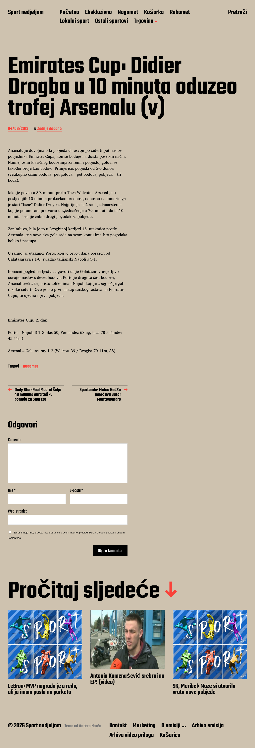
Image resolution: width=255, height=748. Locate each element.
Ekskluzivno (98, 12)
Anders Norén (90, 726)
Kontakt (118, 725)
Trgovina (143, 21)
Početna (69, 12)
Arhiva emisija (208, 725)
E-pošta (76, 490)
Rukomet (180, 12)
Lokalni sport (74, 21)
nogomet (30, 366)
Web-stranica (17, 511)
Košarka (154, 12)
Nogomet (128, 12)
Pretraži (237, 13)
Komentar (15, 440)
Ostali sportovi (111, 21)
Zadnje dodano (49, 128)
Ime (12, 490)
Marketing (144, 725)
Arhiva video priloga (131, 735)
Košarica (170, 735)
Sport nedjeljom (26, 12)
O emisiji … (173, 725)
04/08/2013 (18, 128)
